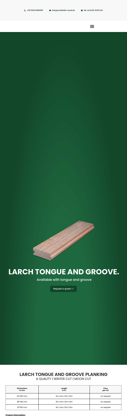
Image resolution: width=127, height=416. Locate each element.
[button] (92, 26)
